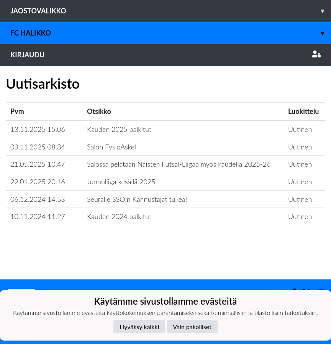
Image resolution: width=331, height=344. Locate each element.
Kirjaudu (165, 54)
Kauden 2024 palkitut (119, 216)
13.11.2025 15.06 (37, 129)
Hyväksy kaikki (139, 326)
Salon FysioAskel (111, 147)
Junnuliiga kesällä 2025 (121, 181)
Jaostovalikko (170, 11)
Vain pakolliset (192, 326)
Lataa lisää (165, 262)
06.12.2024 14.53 (37, 199)
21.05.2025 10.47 (37, 164)
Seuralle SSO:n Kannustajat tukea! (137, 199)
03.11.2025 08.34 (37, 147)
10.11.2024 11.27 (37, 216)
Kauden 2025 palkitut (119, 129)
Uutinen (300, 129)
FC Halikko (170, 33)
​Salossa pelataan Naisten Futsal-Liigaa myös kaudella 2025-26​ (179, 164)
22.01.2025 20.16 (37, 181)
